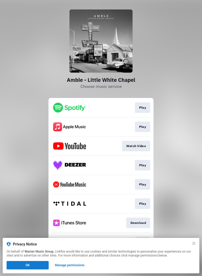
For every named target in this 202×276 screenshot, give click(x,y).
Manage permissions (70, 265)
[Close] (194, 243)
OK (28, 265)
